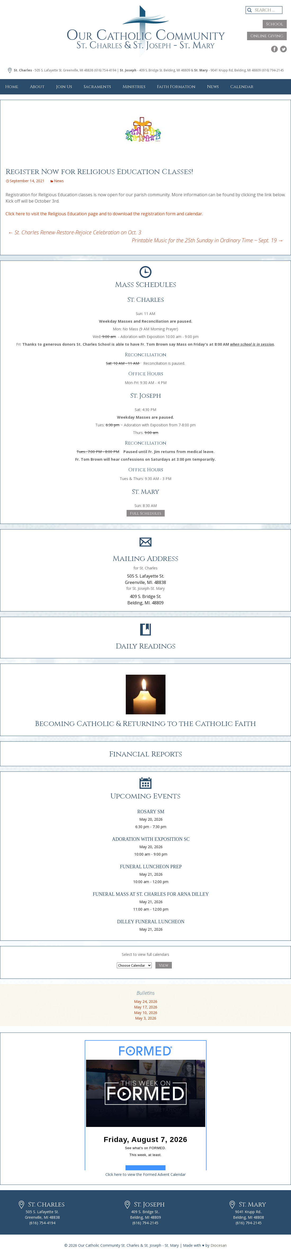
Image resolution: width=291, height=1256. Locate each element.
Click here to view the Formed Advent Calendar (145, 1174)
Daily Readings (146, 646)
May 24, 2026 (145, 1001)
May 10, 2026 (145, 1012)
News (213, 87)
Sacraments (97, 87)
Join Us (64, 87)
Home (11, 87)
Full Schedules (145, 513)
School (274, 24)
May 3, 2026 (145, 1018)
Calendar (241, 87)
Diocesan (219, 1245)
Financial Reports (145, 754)
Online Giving (266, 36)
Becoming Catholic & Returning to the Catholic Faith (145, 724)
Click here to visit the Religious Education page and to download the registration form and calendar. (104, 214)
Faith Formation (176, 87)
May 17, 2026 (145, 1007)
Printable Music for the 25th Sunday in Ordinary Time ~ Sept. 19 (207, 240)
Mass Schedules (145, 285)
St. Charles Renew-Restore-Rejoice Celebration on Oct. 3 (74, 232)
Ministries (134, 87)
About (37, 87)
